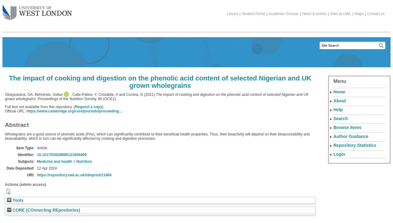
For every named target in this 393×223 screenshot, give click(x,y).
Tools (15, 200)
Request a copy (88, 107)
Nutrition (84, 161)
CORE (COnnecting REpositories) (43, 210)
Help (338, 109)
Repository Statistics (354, 145)
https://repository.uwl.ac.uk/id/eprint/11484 (74, 175)
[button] (8, 191)
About (339, 100)
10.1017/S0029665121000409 (62, 155)
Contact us (376, 14)
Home (339, 91)
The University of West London (37, 10)
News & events (314, 14)
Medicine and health (54, 161)
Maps (359, 14)
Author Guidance (350, 136)
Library (232, 14)
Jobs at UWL (340, 14)
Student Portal (253, 14)
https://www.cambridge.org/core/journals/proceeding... (74, 111)
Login (339, 154)
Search (340, 118)
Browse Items (347, 127)
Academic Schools (283, 14)
